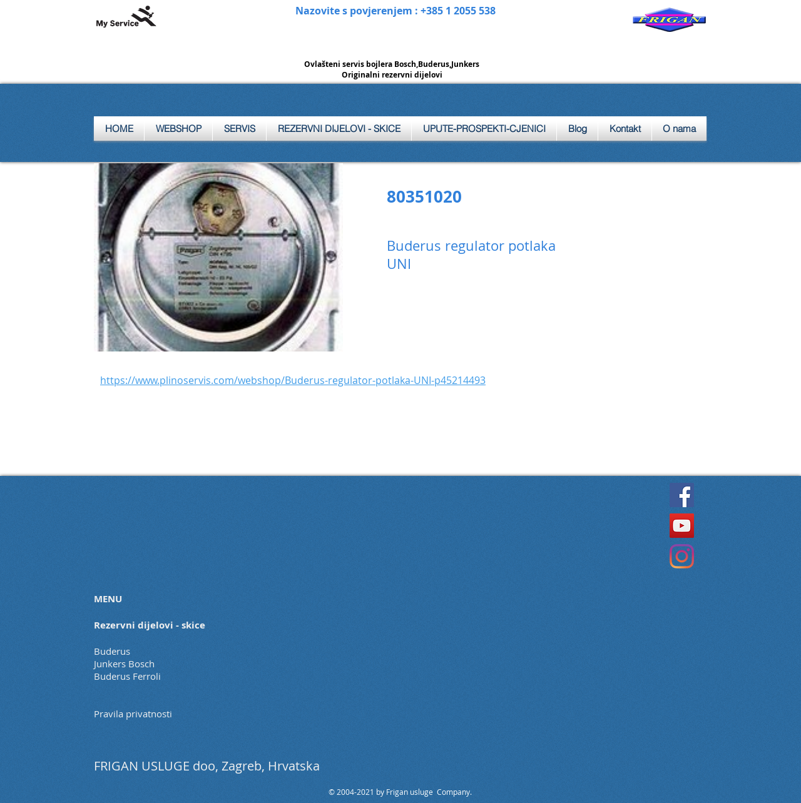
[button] (239, 128)
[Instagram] (682, 556)
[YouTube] (682, 525)
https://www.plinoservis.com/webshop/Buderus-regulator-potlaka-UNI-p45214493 (293, 380)
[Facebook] (682, 495)
